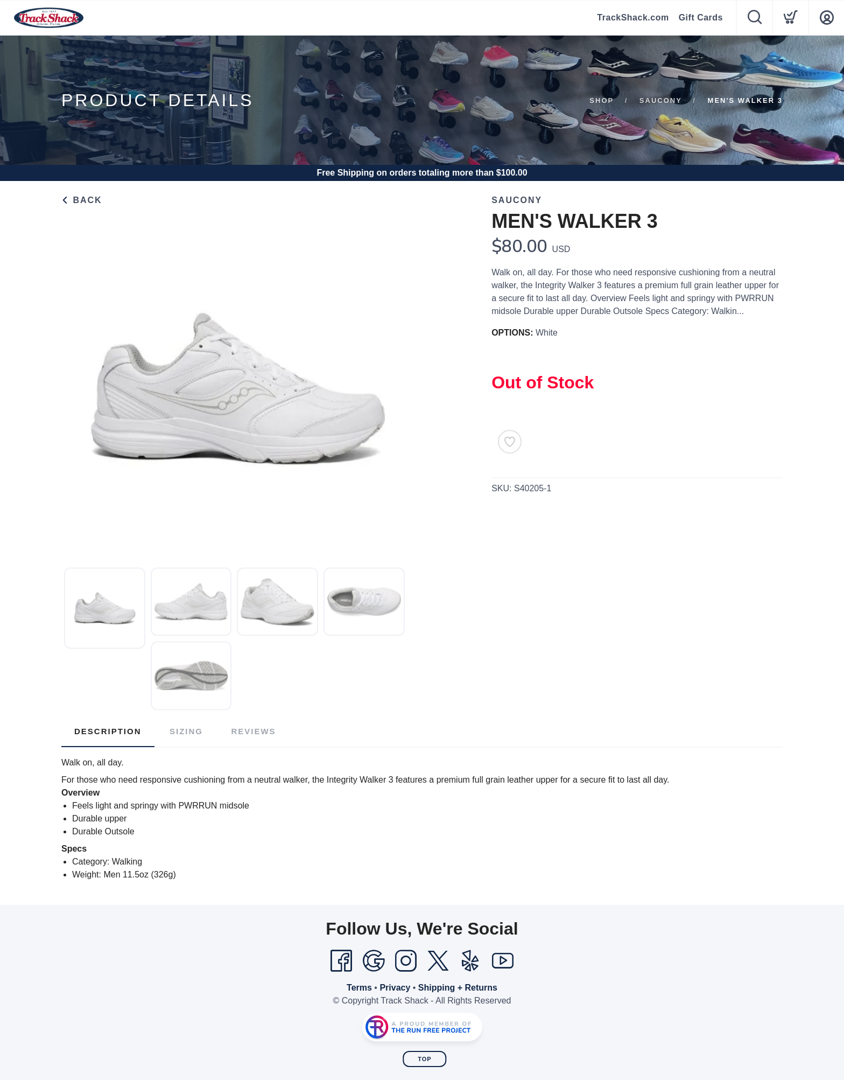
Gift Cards (701, 17)
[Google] (373, 961)
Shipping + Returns (457, 987)
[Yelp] (470, 961)
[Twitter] (438, 961)
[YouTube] (503, 961)
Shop (601, 100)
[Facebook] (341, 961)
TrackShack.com (633, 17)
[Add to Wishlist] (510, 442)
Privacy (394, 987)
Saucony (660, 100)
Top (424, 1059)
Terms (359, 987)
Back (81, 200)
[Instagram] (406, 961)
